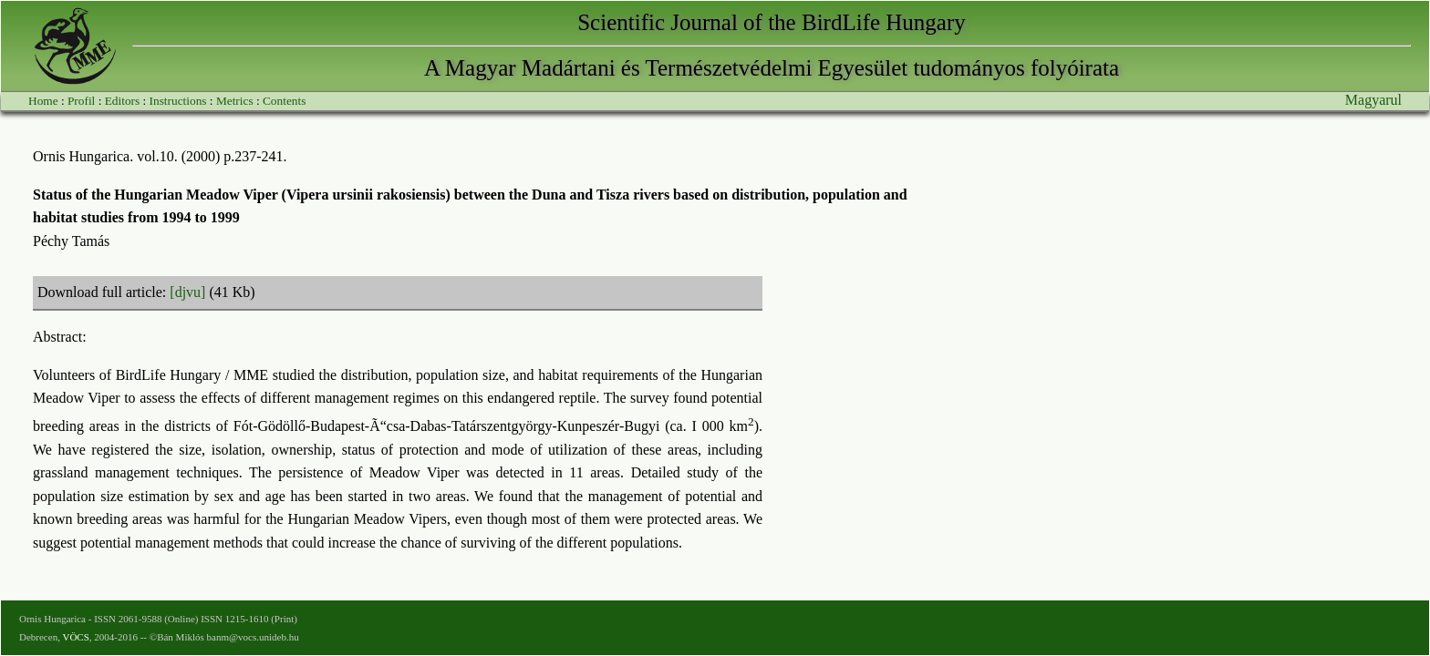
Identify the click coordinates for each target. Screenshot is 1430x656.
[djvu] (187, 292)
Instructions (178, 101)
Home (43, 101)
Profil (81, 101)
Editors (122, 101)
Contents (284, 101)
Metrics (235, 101)
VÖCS (75, 636)
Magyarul (1373, 100)
